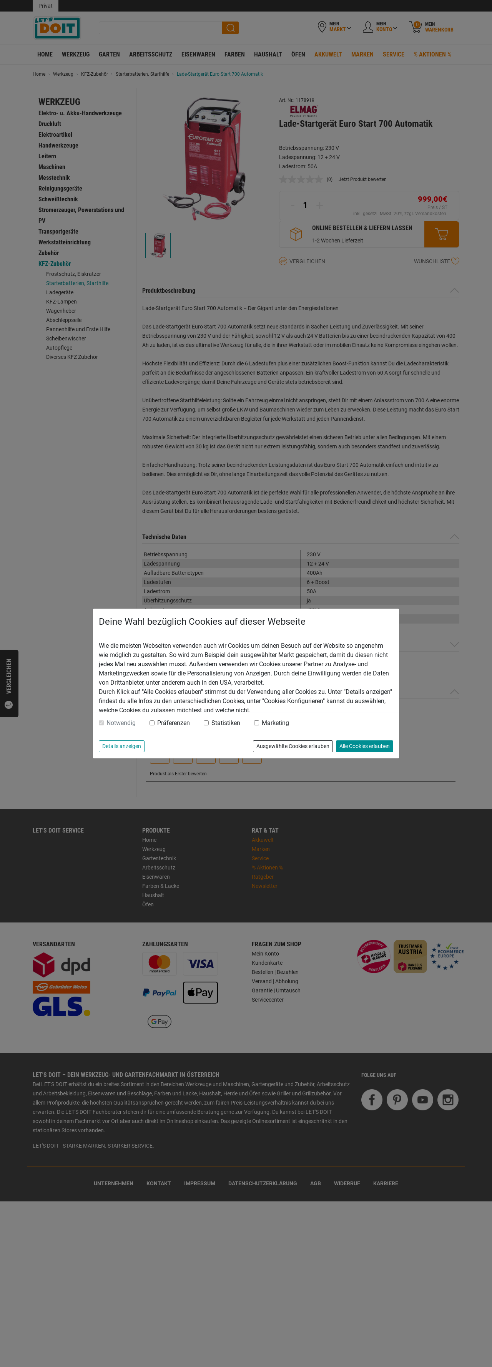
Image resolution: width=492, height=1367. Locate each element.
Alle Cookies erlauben (364, 746)
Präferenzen (173, 723)
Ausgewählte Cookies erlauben (292, 746)
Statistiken (225, 723)
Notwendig (121, 723)
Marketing (275, 723)
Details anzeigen (121, 746)
